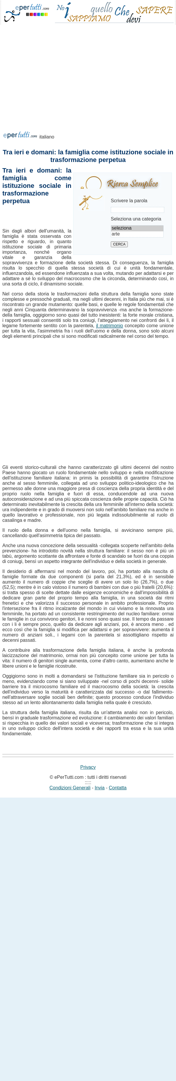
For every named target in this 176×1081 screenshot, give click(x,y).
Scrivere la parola (129, 200)
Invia (100, 787)
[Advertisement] (55, 86)
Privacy (87, 767)
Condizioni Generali (69, 787)
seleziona (137, 228)
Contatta (117, 787)
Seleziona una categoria (136, 218)
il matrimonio (109, 325)
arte (137, 234)
